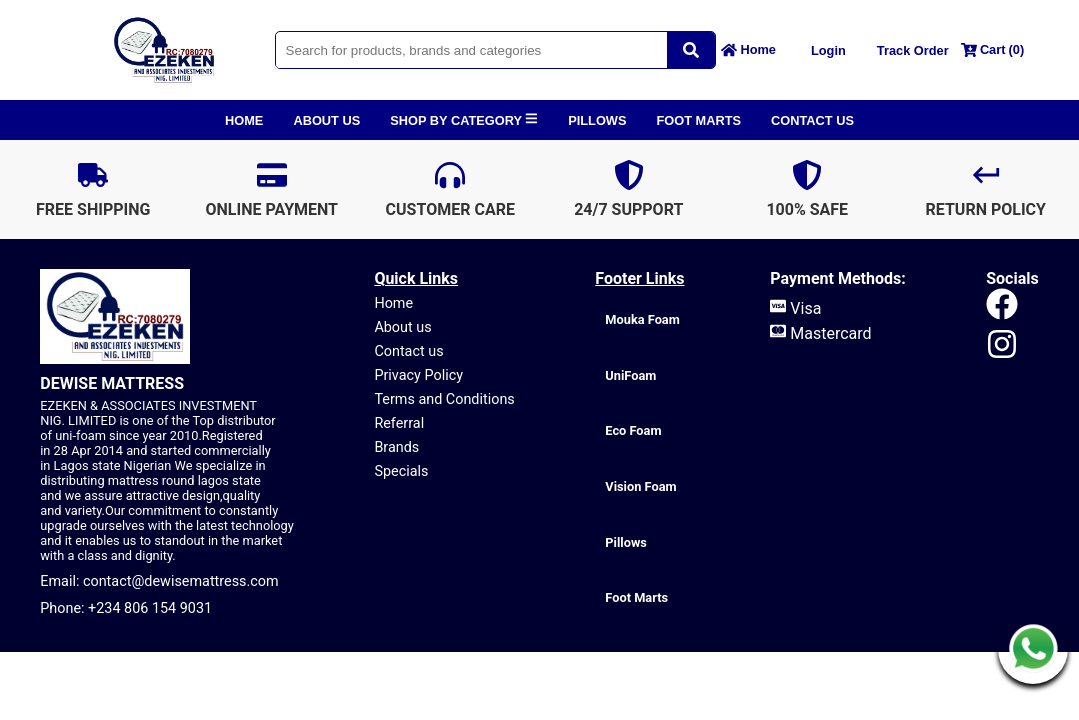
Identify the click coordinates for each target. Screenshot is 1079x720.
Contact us (408, 351)
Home (393, 303)
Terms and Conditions (444, 399)
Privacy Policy (418, 375)
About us (402, 327)
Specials (401, 471)
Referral (399, 423)
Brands (396, 447)
